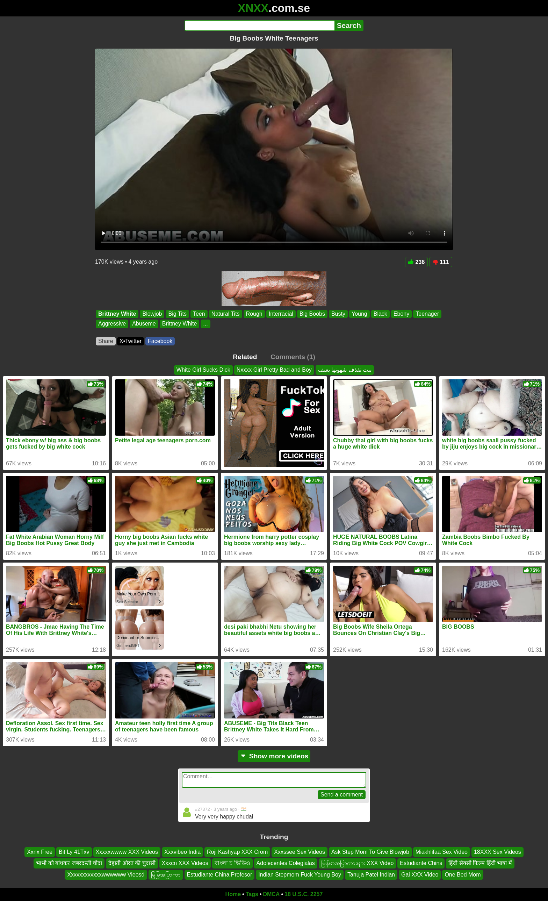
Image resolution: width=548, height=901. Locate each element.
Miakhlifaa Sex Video (442, 852)
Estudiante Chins (421, 863)
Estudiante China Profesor (219, 875)
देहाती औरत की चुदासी (131, 863)
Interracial (281, 314)
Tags (252, 894)
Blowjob (152, 314)
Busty (338, 314)
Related (245, 356)
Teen (199, 314)
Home (233, 894)
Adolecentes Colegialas (286, 863)
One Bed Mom (463, 875)
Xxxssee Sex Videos (299, 852)
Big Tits (177, 314)
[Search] (259, 25)
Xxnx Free (39, 852)
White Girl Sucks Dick (203, 370)
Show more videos (274, 756)
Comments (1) (293, 356)
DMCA (271, 894)
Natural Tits (225, 314)
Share (105, 341)
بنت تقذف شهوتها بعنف (345, 370)
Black (380, 314)
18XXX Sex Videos (497, 852)
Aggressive (112, 324)
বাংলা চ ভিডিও (232, 863)
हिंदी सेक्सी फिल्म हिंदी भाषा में (480, 863)
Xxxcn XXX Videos (185, 863)
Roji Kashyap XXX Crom (237, 852)
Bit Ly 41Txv (74, 852)
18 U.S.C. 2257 (303, 894)
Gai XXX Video (419, 875)
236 (416, 262)
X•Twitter (131, 341)
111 (440, 262)
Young (359, 314)
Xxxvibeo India (182, 852)
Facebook (160, 341)
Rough (254, 314)
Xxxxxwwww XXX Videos (127, 852)
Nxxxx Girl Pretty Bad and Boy (274, 370)
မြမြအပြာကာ (166, 875)
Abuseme (144, 324)
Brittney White (117, 314)
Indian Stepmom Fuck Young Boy (299, 875)
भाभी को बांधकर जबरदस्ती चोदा (69, 863)
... (205, 324)
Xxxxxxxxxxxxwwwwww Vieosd (105, 875)
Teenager (427, 314)
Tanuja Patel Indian (371, 875)
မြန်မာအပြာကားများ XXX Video (357, 863)
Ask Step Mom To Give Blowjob (370, 852)
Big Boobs (312, 314)
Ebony (401, 314)
